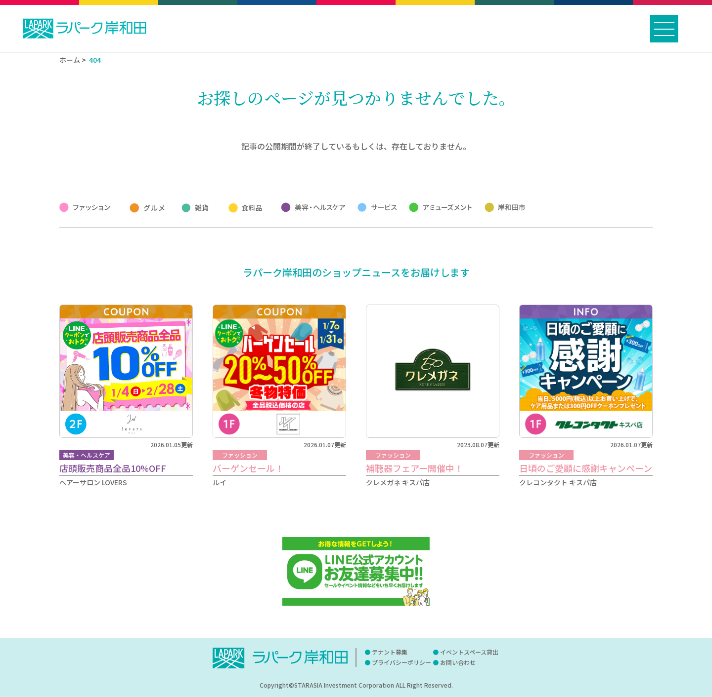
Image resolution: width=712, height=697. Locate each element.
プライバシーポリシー (401, 662)
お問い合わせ (458, 662)
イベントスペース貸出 (469, 652)
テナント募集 (389, 652)
